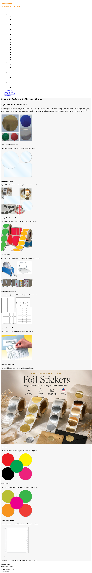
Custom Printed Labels (18, 18)
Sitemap (14, 79)
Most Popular (16, 23)
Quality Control (16, 29)
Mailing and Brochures (18, 44)
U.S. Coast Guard (17, 49)
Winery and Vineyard (18, 32)
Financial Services (17, 42)
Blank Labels (8, 95)
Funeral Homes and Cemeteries (21, 52)
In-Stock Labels (16, 16)
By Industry (11, 26)
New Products (16, 21)
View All (14, 28)
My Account (11, 82)
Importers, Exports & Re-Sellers (21, 34)
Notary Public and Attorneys (20, 36)
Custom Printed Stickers (19, 41)
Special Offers (16, 24)
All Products (8, 90)
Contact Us (11, 72)
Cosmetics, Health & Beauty (20, 37)
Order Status (15, 76)
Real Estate (15, 47)
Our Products (12, 14)
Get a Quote (15, 59)
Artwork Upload (16, 61)
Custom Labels (8, 92)
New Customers (16, 87)
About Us (11, 62)
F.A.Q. (14, 71)
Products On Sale (17, 19)
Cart (9, 84)
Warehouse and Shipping (19, 39)
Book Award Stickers (18, 54)
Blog (13, 66)
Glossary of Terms (17, 69)
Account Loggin (16, 85)
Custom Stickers (13, 56)
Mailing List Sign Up (18, 77)
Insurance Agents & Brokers (20, 31)
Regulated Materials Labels (20, 51)
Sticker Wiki (15, 67)
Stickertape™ (16, 46)
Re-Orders (11, 81)
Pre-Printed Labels (9, 94)
